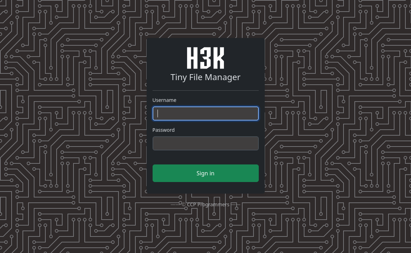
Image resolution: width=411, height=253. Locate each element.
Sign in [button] (205, 173)
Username (164, 100)
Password (164, 129)
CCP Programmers (208, 204)
